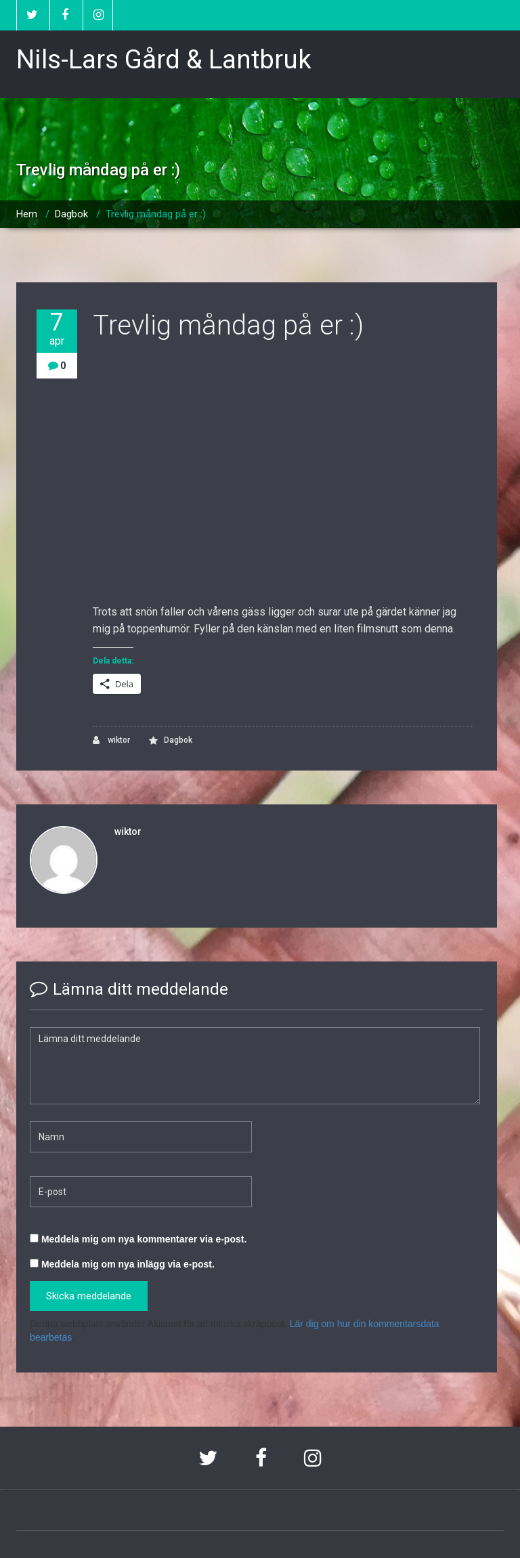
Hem (26, 214)
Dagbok (71, 214)
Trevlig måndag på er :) (156, 214)
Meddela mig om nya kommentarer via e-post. (143, 1239)
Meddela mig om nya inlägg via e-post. (128, 1264)
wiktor (111, 740)
